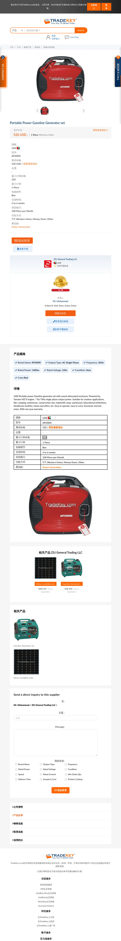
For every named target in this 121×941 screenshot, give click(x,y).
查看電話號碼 (60, 282)
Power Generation (52, 187)
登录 (106, 6)
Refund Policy (34, 858)
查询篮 (54, 908)
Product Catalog (70, 713)
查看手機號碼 (60, 290)
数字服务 (86, 838)
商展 (66, 918)
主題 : (27, 649)
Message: (25, 658)
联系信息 (17, 764)
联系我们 (87, 873)
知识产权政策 (85, 931)
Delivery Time (69, 707)
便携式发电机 (49, 38)
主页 (12, 38)
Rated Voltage (43, 697)
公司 (73, 903)
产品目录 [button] (17, 748)
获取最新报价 (100, 130)
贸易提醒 (66, 908)
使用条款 (61, 931)
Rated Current (69, 702)
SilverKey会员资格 (34, 840)
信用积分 (17, 773)
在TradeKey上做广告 (86, 831)
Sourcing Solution (34, 844)
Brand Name (42, 687)
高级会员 (52, 913)
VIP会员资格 (34, 827)
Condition (67, 697)
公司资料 (17, 740)
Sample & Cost (43, 713)
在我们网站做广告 (51, 918)
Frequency (41, 692)
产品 (19, 38)
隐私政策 (72, 931)
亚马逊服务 (87, 844)
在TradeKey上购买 (86, 827)
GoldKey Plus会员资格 (34, 831)
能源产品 (27, 38)
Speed (39, 702)
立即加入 (94, 6)
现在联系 (23, 201)
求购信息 (55, 903)
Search (61, 28)
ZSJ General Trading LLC (65, 219)
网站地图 (65, 913)
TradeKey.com (72, 935)
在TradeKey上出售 (86, 823)
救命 (34, 862)
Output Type (68, 687)
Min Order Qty (43, 707)
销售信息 (17, 756)
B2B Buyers (34, 866)
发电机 (37, 38)
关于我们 (40, 913)
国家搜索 (83, 903)
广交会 (75, 918)
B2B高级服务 (34, 823)
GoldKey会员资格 (34, 836)
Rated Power (68, 692)
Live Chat (106, 28)
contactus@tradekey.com (86, 865)
